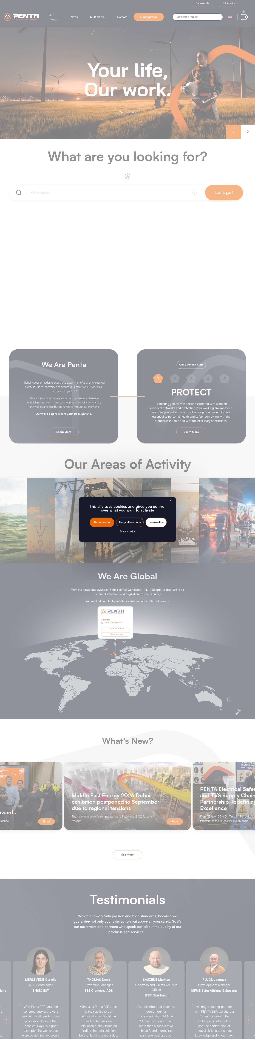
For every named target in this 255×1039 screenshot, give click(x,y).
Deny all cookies (130, 522)
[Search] (198, 17)
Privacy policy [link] (127, 531)
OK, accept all (102, 522)
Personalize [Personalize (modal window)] (156, 522)
